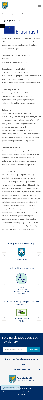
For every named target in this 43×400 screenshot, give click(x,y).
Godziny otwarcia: (22, 369)
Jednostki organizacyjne (21, 268)
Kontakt (22, 364)
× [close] (18, 388)
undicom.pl (27, 397)
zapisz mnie (33, 349)
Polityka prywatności (21, 389)
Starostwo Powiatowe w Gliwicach (21, 359)
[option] (21, 255)
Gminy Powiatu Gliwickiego (21, 243)
